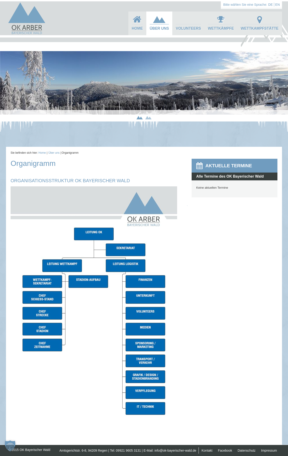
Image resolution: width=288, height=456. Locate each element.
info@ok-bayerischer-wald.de (175, 450)
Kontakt (207, 450)
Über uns (159, 28)
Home (137, 28)
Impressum (269, 450)
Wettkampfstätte (260, 28)
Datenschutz (247, 450)
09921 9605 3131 (128, 450)
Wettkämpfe (221, 28)
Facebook (225, 450)
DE (270, 4)
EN (277, 4)
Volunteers (188, 28)
